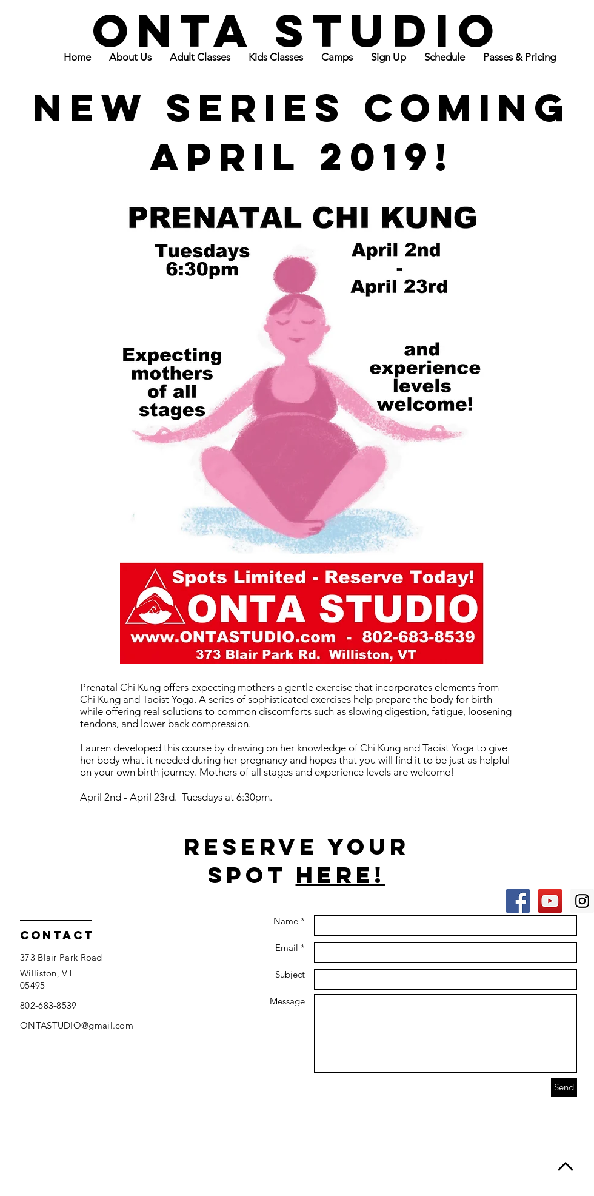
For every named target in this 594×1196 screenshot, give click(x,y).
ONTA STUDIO (297, 30)
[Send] (564, 1087)
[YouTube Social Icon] (550, 901)
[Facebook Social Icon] (518, 901)
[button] (200, 57)
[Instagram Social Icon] (582, 901)
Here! (340, 875)
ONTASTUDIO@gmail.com (76, 1025)
